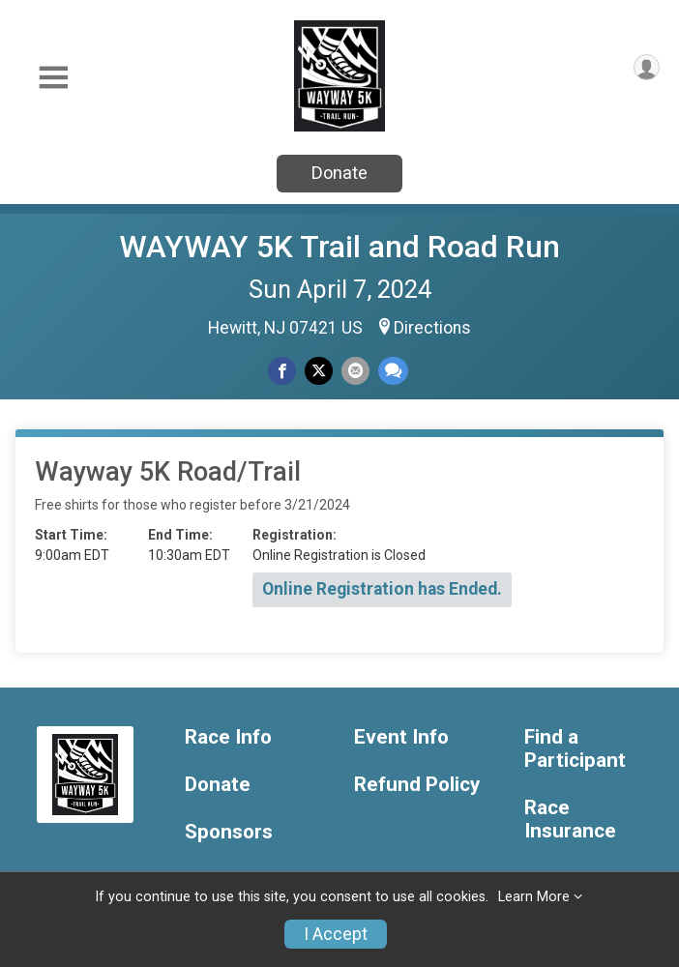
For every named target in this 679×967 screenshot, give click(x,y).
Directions (432, 327)
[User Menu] (647, 67)
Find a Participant (575, 749)
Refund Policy (417, 785)
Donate (339, 172)
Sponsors (229, 832)
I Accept (336, 934)
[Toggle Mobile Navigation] (53, 78)
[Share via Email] (355, 371)
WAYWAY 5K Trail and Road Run (339, 246)
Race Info (228, 737)
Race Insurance (570, 819)
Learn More (534, 897)
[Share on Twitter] (319, 371)
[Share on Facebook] (282, 371)
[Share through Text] (393, 371)
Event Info (401, 737)
